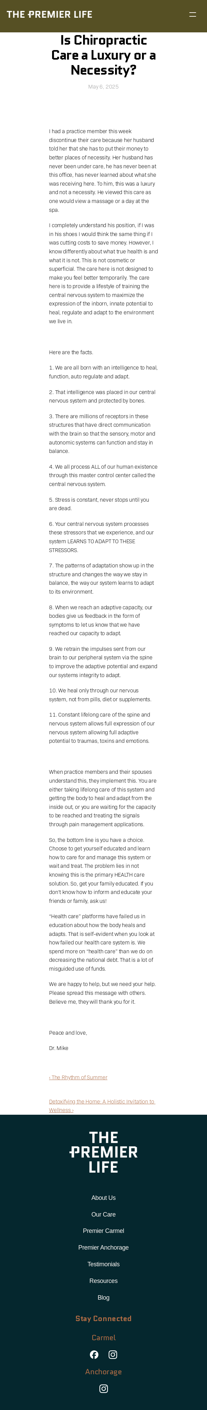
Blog (104, 1297)
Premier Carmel (103, 1230)
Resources (104, 1281)
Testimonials (103, 1264)
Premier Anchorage (103, 1247)
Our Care (103, 1214)
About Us (103, 1197)
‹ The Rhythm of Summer (78, 1077)
